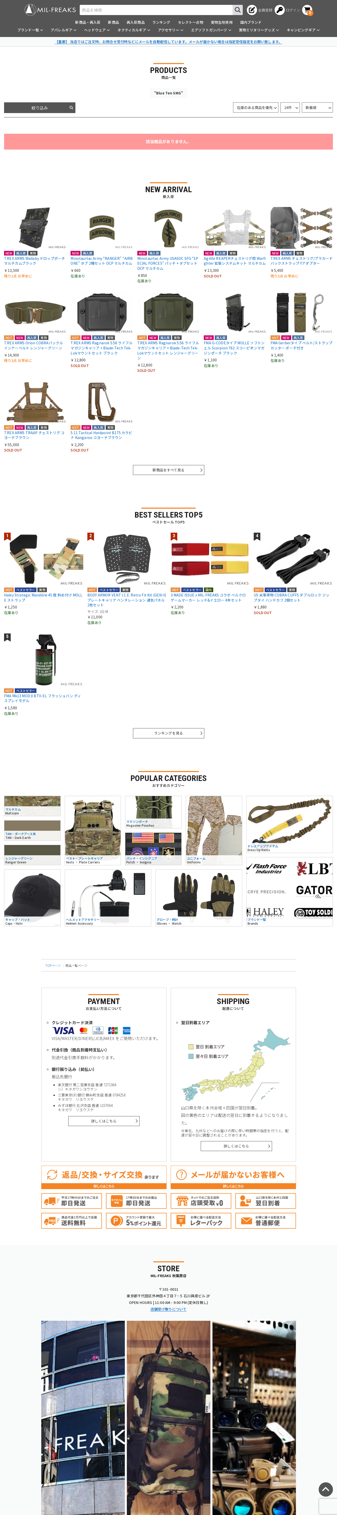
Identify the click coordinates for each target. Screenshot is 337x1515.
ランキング (161, 22)
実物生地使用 (222, 22)
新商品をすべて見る (168, 469)
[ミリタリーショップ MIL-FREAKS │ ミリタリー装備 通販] (50, 10)
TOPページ (53, 965)
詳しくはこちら (103, 1120)
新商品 (113, 22)
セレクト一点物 (190, 22)
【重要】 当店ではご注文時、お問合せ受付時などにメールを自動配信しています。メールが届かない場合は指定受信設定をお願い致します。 (168, 41)
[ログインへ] (287, 10)
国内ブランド (251, 22)
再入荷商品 (136, 22)
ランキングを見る (168, 733)
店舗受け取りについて (169, 1309)
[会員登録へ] (260, 10)
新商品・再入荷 (87, 22)
